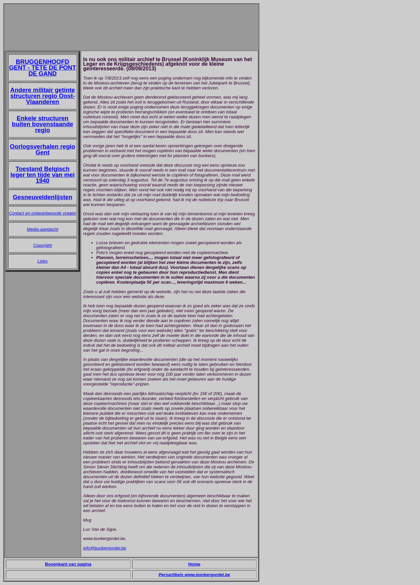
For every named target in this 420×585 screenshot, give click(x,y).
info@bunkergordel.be (104, 548)
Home (194, 564)
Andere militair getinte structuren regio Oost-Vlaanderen (42, 95)
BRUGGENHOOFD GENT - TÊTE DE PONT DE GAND (42, 67)
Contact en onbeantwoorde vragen (42, 213)
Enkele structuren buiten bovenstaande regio (42, 124)
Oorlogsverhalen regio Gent (42, 149)
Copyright (42, 245)
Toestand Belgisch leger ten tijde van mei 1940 (42, 174)
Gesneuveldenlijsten (42, 197)
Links (42, 261)
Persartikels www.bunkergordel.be (194, 574)
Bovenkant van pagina (68, 564)
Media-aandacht (42, 229)
